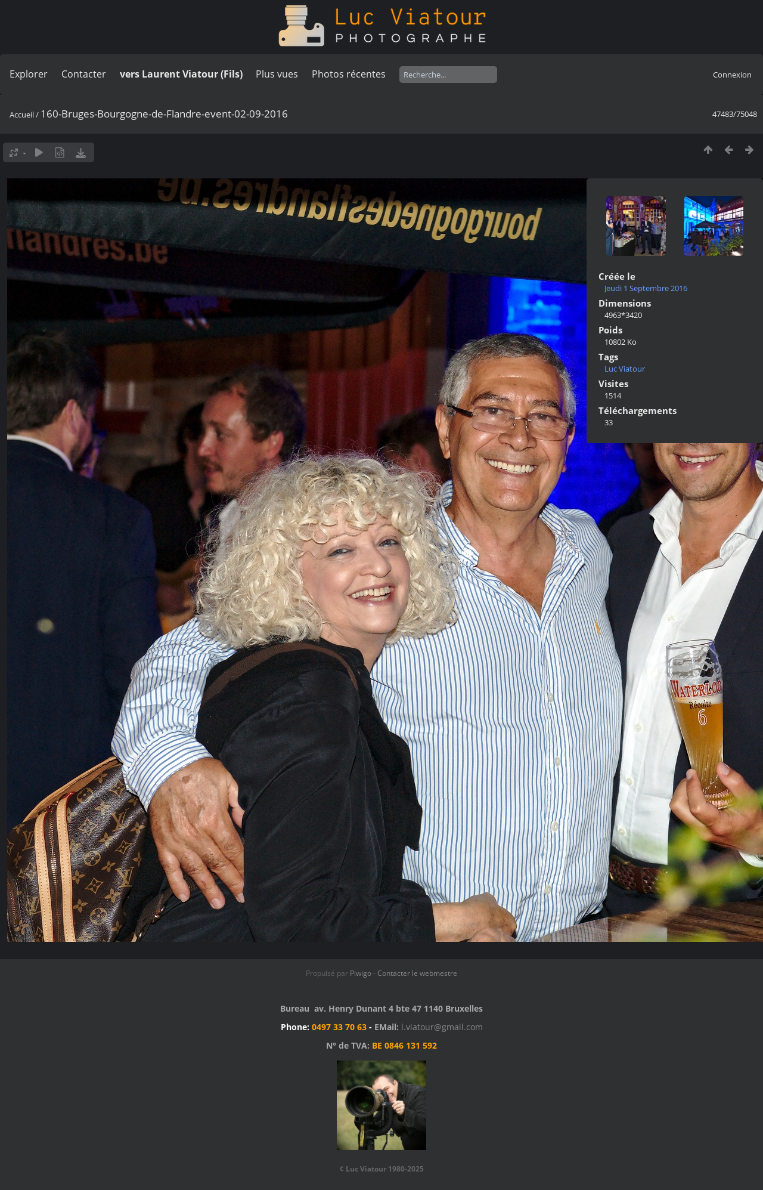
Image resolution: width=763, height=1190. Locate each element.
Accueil (22, 114)
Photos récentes (349, 74)
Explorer (29, 74)
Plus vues (277, 74)
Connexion (732, 74)
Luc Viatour (624, 368)
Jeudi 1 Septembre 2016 (645, 288)
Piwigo (360, 973)
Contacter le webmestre (417, 973)
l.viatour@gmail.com (442, 1027)
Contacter (83, 74)
